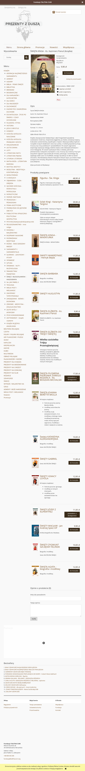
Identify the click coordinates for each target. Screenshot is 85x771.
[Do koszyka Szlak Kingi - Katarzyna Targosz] (74, 206)
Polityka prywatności (10, 707)
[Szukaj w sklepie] (14, 57)
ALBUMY (10, 82)
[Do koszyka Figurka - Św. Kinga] (74, 182)
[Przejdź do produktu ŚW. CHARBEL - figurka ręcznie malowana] (42, 653)
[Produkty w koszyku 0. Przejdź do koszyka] (59, 12)
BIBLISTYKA (11, 87)
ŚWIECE (6, 381)
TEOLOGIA (10, 285)
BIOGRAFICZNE (12, 93)
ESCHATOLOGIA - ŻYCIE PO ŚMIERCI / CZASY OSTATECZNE (16, 117)
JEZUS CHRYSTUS (13, 128)
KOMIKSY (10, 131)
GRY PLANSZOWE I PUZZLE (13, 337)
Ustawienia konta (35, 707)
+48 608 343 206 (9, 756)
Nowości (7, 395)
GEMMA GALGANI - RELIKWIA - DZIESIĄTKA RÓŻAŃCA (22, 678)
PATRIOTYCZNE (12, 194)
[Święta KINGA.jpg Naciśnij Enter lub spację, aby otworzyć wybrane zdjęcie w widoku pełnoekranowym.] (43, 74)
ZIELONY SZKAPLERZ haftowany (15, 685)
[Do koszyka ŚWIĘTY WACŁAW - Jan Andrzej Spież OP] (74, 530)
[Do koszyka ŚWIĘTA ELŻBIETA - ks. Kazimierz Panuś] (74, 315)
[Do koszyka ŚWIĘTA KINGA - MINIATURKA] (74, 239)
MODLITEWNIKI (12, 175)
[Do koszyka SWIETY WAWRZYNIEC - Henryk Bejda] (74, 259)
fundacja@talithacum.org (12, 759)
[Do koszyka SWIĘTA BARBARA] (74, 277)
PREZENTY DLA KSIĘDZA (12, 362)
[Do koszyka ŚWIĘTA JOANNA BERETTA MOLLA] (74, 396)
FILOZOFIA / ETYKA (13, 123)
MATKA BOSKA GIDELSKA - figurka (16, 676)
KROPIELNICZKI (9, 345)
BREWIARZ (10, 90)
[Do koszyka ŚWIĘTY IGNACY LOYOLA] (74, 480)
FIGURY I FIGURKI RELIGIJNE (14, 334)
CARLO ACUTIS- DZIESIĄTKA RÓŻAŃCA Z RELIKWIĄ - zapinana (25, 681)
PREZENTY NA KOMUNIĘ (13, 370)
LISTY (8, 150)
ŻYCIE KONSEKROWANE (15, 315)
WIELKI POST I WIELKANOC (13, 392)
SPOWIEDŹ (10, 260)
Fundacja (58, 707)
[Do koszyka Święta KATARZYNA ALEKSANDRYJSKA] (74, 440)
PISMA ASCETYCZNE (14, 205)
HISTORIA (10, 126)
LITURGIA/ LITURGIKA (14, 158)
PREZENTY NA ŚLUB (11, 373)
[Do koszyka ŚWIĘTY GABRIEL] (74, 463)
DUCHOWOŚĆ (12, 106)
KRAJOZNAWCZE (13, 145)
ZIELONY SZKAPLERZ (12, 692)
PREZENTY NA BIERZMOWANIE (15, 365)
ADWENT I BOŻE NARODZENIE (15, 389)
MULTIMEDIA (8, 354)
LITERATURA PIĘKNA (14, 156)
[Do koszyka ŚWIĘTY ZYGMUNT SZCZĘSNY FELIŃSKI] (74, 549)
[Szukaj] (26, 57)
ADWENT (10, 79)
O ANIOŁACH (11, 178)
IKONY (6, 340)
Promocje (7, 398)
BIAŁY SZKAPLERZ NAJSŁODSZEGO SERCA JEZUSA (21, 667)
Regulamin (7, 705)
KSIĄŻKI (6, 71)
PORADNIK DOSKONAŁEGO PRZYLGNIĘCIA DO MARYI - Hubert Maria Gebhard (30, 674)
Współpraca (59, 705)
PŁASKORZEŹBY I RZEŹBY (13, 359)
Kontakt (58, 710)
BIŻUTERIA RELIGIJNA (11, 329)
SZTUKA (9, 263)
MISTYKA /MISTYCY (13, 167)
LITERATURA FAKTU (14, 153)
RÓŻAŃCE (7, 376)
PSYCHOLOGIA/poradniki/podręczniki (20, 222)
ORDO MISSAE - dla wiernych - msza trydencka (21, 687)
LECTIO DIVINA (12, 148)
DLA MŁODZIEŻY (12, 104)
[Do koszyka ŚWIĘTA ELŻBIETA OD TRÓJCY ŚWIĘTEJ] (74, 336)
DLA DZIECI (11, 101)
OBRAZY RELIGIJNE (10, 356)
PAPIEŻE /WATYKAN (14, 197)
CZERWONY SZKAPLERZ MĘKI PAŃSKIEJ (18, 672)
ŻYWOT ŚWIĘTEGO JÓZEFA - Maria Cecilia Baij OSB (22, 689)
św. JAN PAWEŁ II (13, 282)
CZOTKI (6, 332)
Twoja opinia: (35, 603)
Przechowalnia (34, 710)
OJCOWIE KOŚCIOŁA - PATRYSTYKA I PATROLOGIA (14, 189)
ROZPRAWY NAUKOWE (15, 235)
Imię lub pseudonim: (38, 595)
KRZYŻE (6, 348)
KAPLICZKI (7, 343)
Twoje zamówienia (36, 705)
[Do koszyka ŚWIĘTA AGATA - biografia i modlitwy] (74, 571)
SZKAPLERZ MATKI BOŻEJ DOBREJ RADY (18, 683)
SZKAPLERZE (8, 378)
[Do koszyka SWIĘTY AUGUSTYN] (74, 297)
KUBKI (6, 351)
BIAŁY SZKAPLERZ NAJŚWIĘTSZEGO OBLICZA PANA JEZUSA (24, 670)
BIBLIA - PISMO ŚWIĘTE (15, 84)
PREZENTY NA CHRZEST (12, 367)
